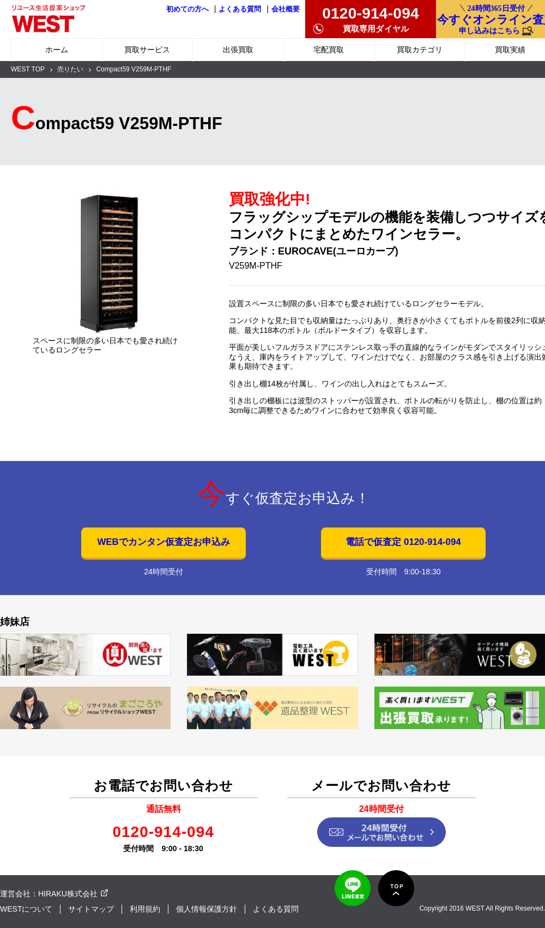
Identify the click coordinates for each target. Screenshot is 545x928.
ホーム (56, 49)
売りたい (70, 69)
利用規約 (145, 909)
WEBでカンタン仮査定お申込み (163, 542)
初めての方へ (187, 9)
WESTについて (26, 909)
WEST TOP (28, 69)
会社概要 (285, 9)
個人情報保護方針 (206, 909)
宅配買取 (328, 49)
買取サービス (147, 49)
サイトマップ (91, 909)
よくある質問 (240, 9)
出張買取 (238, 49)
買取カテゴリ (420, 49)
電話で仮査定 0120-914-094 (403, 542)
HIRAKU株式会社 (68, 893)
